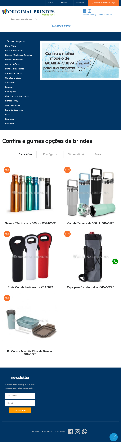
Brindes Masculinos (14, 69)
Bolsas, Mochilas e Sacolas (18, 55)
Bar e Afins (10, 46)
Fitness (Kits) (11, 101)
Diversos (9, 87)
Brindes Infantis (12, 64)
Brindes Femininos (14, 59)
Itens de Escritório (14, 110)
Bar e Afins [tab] (25, 154)
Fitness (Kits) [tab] (76, 154)
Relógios (9, 119)
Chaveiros (10, 82)
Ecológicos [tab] (50, 154)
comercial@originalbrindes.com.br (97, 15)
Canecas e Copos (13, 73)
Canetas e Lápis (13, 78)
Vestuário (9, 123)
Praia (7, 114)
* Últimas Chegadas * (15, 41)
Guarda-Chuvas (12, 105)
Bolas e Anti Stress (14, 50)
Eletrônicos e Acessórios (17, 96)
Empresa (64, 3)
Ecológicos (10, 91)
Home (50, 3)
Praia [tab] (98, 154)
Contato (80, 3)
